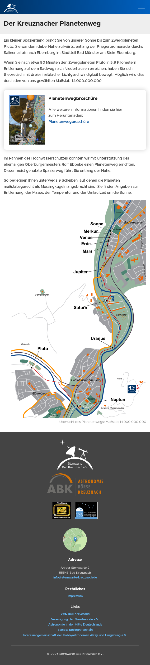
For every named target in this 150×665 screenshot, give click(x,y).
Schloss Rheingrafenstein (75, 629)
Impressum (75, 596)
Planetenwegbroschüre (68, 122)
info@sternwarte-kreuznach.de (75, 577)
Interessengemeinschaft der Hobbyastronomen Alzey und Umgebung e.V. (75, 635)
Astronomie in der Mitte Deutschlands (75, 624)
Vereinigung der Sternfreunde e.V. (75, 619)
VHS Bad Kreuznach (75, 614)
